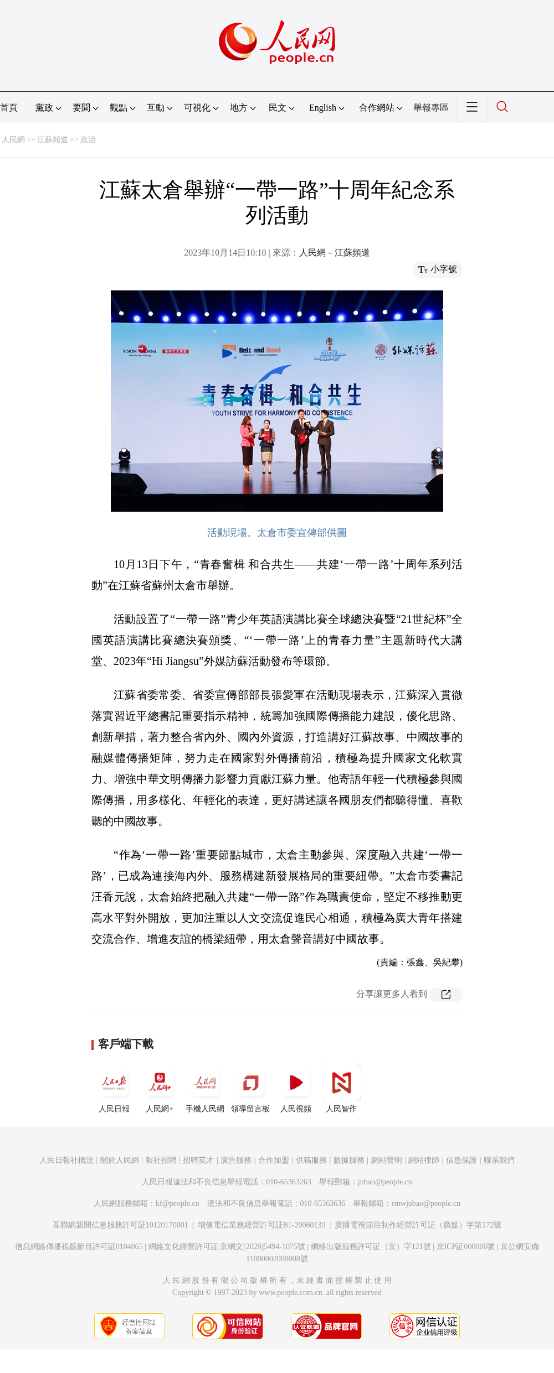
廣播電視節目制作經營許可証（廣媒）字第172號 (418, 1225)
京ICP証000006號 (466, 1246)
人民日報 (114, 1088)
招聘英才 (198, 1160)
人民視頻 (295, 1088)
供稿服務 (311, 1160)
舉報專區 (431, 107)
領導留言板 (250, 1088)
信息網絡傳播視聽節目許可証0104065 (79, 1246)
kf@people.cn (177, 1203)
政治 (88, 140)
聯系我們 (499, 1160)
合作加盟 (273, 1160)
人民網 (13, 140)
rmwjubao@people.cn (426, 1203)
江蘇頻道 (52, 140)
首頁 (9, 107)
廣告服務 (236, 1160)
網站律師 (423, 1160)
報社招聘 (161, 1160)
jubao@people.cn (385, 1182)
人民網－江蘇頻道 (334, 252)
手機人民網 (205, 1088)
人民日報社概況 (66, 1160)
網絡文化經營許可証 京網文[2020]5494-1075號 (227, 1246)
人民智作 (341, 1088)
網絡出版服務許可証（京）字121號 (371, 1246)
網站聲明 (386, 1160)
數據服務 (349, 1160)
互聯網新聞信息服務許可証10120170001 (120, 1225)
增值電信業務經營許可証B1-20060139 (262, 1225)
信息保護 (461, 1160)
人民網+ (159, 1088)
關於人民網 (119, 1160)
